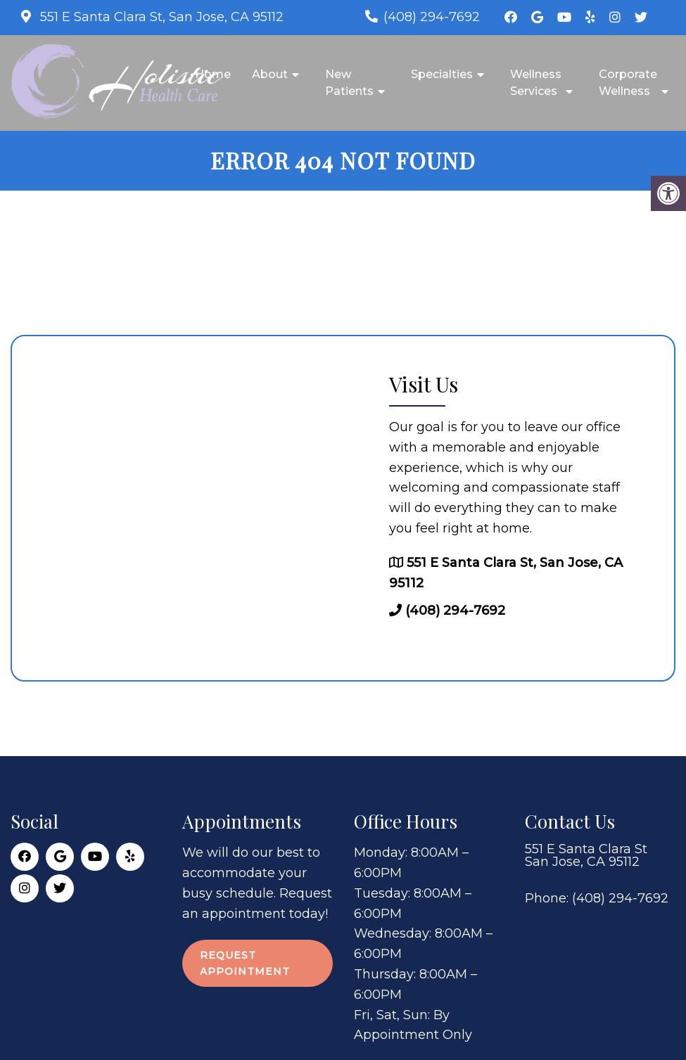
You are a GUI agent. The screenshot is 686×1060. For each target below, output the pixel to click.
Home (213, 74)
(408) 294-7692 (431, 17)
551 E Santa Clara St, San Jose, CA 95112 (160, 17)
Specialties (442, 74)
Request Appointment (245, 963)
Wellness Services (535, 83)
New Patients (349, 83)
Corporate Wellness (628, 83)
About (270, 74)
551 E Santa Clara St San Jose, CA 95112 (586, 855)
